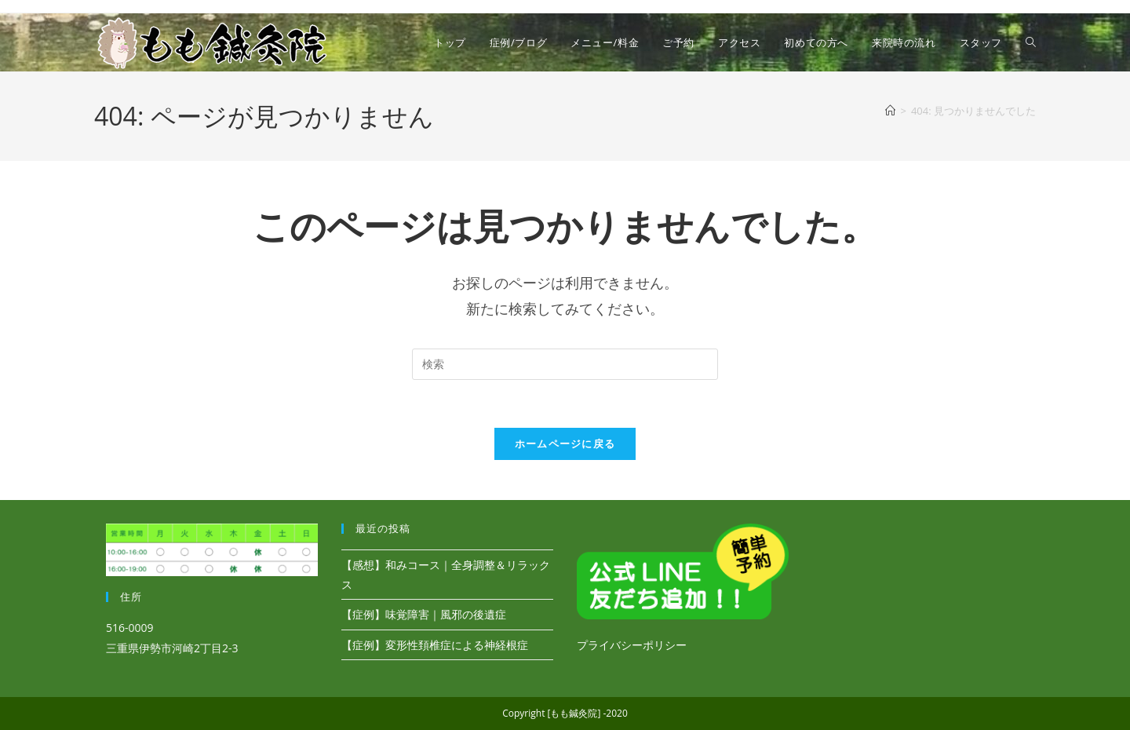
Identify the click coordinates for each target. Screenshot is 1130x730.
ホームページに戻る (565, 443)
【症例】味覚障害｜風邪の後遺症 (423, 614)
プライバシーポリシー (632, 644)
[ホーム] (890, 111)
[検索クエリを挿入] (565, 364)
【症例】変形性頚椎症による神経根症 (434, 644)
